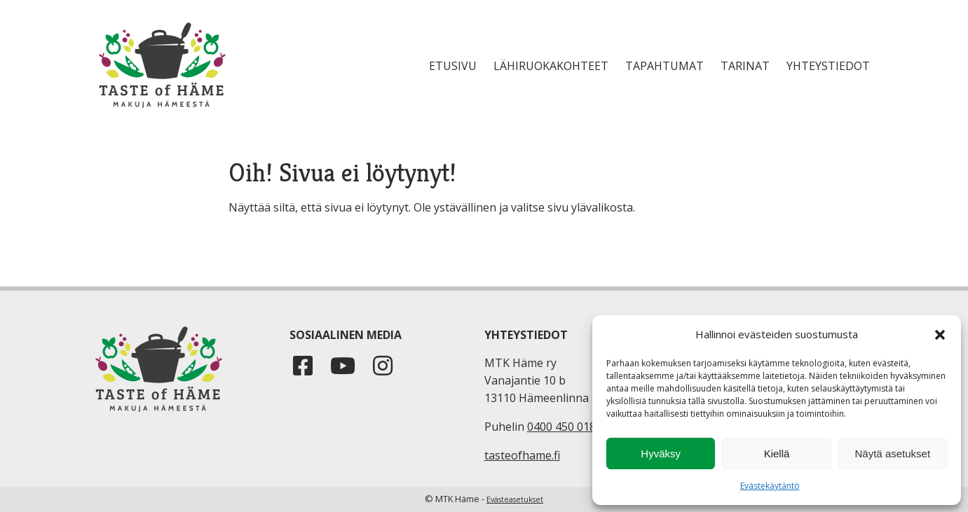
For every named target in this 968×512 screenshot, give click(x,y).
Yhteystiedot (828, 66)
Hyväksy (661, 453)
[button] (940, 335)
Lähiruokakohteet (550, 66)
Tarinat (745, 66)
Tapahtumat (664, 66)
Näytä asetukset (893, 453)
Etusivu (453, 66)
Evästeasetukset (514, 499)
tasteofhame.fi (522, 455)
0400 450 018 (561, 426)
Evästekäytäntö (770, 486)
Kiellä (777, 453)
